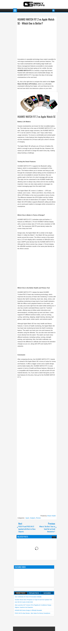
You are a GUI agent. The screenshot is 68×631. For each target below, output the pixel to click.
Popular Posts (34, 593)
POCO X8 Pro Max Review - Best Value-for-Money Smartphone (32, 613)
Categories (47, 593)
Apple (27, 518)
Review (38, 518)
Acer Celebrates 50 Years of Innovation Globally (28, 596)
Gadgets (32, 518)
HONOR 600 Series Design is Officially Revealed (28, 610)
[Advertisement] (35, 40)
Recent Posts (20, 593)
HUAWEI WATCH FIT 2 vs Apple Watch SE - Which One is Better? (36, 21)
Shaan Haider (51, 516)
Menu (15, 10)
